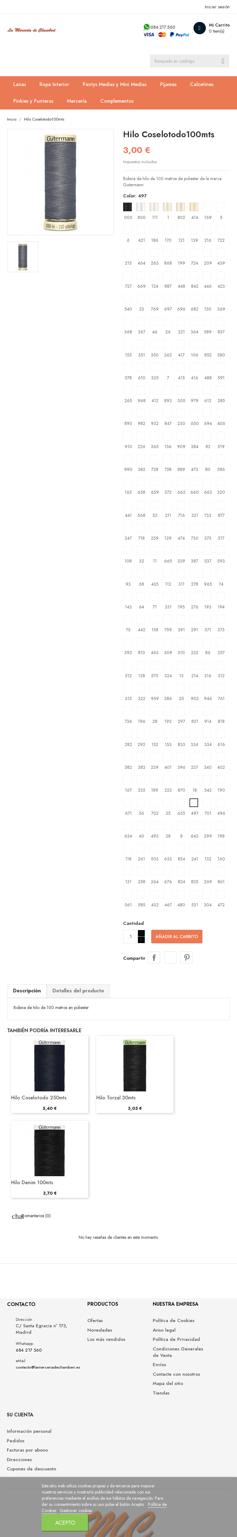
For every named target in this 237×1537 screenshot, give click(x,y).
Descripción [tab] (27, 991)
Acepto (175, 1510)
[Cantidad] (130, 938)
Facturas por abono (201, 1343)
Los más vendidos (84, 1343)
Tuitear (170, 958)
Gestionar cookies (104, 1529)
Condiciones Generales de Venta (144, 1356)
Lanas (20, 85)
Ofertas (73, 1324)
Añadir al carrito (177, 938)
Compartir (154, 958)
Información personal (203, 1324)
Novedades (77, 1334)
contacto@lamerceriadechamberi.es (48, 1372)
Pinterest (187, 958)
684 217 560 (162, 27)
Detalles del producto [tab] (78, 991)
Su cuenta (194, 1307)
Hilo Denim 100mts (32, 1183)
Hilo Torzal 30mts (116, 1098)
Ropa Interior (54, 85)
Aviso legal (134, 1334)
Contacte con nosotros (146, 1378)
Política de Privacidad (146, 1343)
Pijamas (168, 85)
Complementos (117, 101)
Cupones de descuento (194, 1365)
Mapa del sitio (138, 1387)
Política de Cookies (67, 1529)
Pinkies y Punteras (34, 101)
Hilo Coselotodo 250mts (39, 1098)
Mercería (77, 101)
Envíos (129, 1369)
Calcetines (202, 85)
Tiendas (131, 1397)
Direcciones (193, 1353)
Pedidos (190, 1334)
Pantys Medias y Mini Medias (115, 85)
